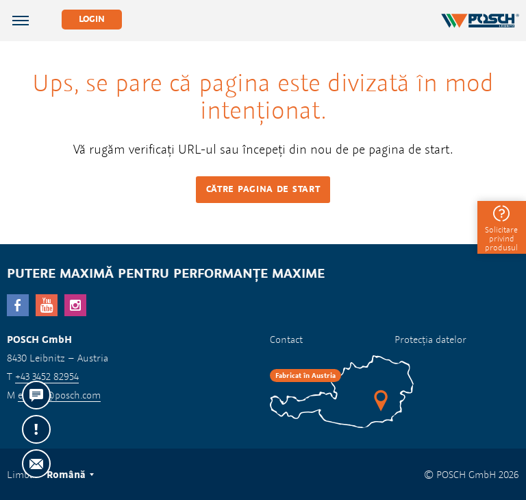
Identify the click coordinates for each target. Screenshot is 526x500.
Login (92, 19)
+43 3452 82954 (47, 376)
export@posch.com (59, 394)
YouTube (47, 305)
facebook (18, 305)
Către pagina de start (263, 189)
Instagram (75, 305)
